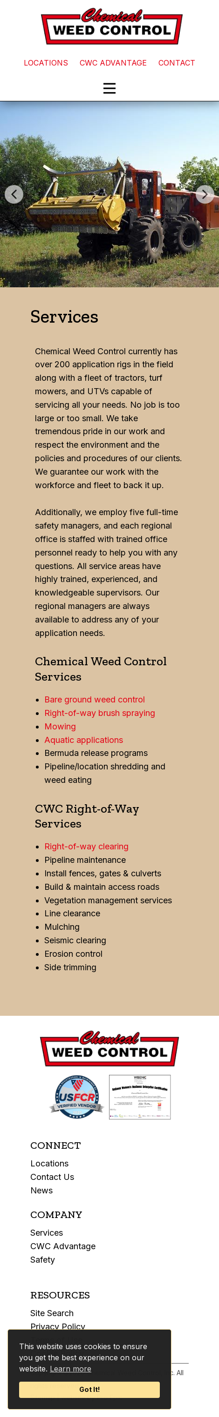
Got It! (89, 1389)
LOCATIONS (46, 62)
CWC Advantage (63, 1246)
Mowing (60, 726)
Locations (49, 1163)
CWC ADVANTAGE (113, 62)
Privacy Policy (57, 1326)
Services (46, 1233)
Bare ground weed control (94, 699)
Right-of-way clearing (86, 846)
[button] (14, 194)
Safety (42, 1260)
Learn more (70, 1368)
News (41, 1190)
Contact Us (52, 1177)
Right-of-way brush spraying (99, 713)
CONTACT (176, 62)
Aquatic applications (83, 740)
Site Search (52, 1313)
